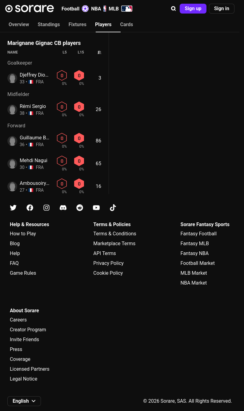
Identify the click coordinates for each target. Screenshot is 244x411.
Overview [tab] (19, 24)
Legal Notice (23, 379)
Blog (15, 243)
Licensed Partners (30, 369)
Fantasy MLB (195, 243)
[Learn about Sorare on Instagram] (46, 208)
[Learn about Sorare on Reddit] (80, 208)
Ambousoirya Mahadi (43, 183)
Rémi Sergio (33, 106)
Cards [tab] (126, 24)
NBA (98, 9)
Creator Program (28, 330)
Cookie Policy (108, 273)
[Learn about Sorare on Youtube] (96, 208)
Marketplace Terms (114, 243)
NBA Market (194, 283)
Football (75, 8)
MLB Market (194, 273)
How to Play (23, 234)
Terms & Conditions (114, 234)
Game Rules (23, 273)
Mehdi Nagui (33, 160)
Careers (18, 320)
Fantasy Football (199, 234)
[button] (173, 8)
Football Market (198, 263)
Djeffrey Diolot (35, 75)
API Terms (104, 253)
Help (15, 253)
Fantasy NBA (195, 253)
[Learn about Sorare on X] (13, 208)
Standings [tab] (49, 24)
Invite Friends (24, 339)
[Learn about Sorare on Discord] (63, 208)
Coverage (20, 359)
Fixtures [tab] (77, 24)
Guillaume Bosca (38, 138)
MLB (120, 9)
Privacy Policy (108, 263)
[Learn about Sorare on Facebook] (30, 208)
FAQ (14, 263)
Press (16, 349)
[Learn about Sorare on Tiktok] (113, 208)
